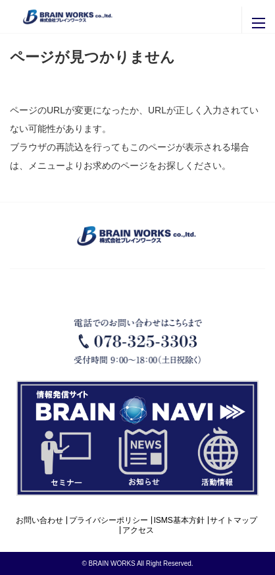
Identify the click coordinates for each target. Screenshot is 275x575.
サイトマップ (233, 520)
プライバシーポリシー (108, 520)
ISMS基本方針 (178, 520)
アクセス (138, 530)
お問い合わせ (39, 520)
